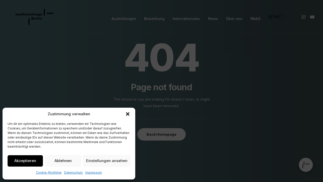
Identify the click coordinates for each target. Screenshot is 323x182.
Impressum (93, 172)
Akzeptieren (25, 160)
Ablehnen (63, 160)
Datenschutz (73, 172)
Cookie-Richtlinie (49, 172)
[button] (127, 114)
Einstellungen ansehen (106, 160)
